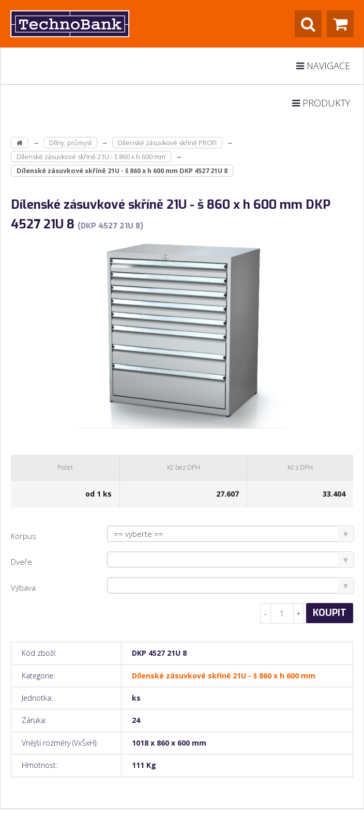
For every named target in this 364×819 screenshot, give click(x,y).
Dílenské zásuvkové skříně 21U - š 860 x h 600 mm (91, 156)
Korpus (23, 536)
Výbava (23, 587)
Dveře (21, 562)
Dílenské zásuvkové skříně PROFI (167, 142)
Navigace (323, 65)
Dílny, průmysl (70, 142)
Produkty (321, 103)
